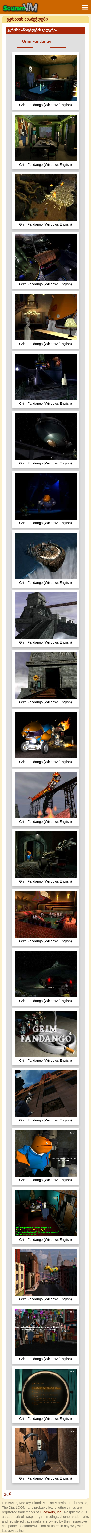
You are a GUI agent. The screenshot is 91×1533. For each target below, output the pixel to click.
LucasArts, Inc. (51, 1512)
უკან (7, 1494)
